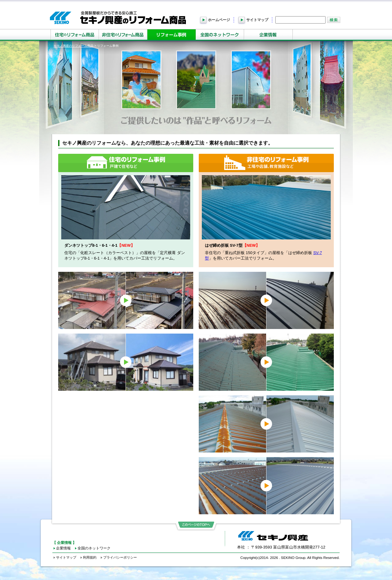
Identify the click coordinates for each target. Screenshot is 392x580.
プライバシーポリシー (120, 557)
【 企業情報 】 (64, 543)
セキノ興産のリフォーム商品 (73, 45)
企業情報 (63, 548)
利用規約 (89, 557)
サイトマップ (257, 20)
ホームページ (219, 20)
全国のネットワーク (94, 548)
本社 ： (281, 547)
